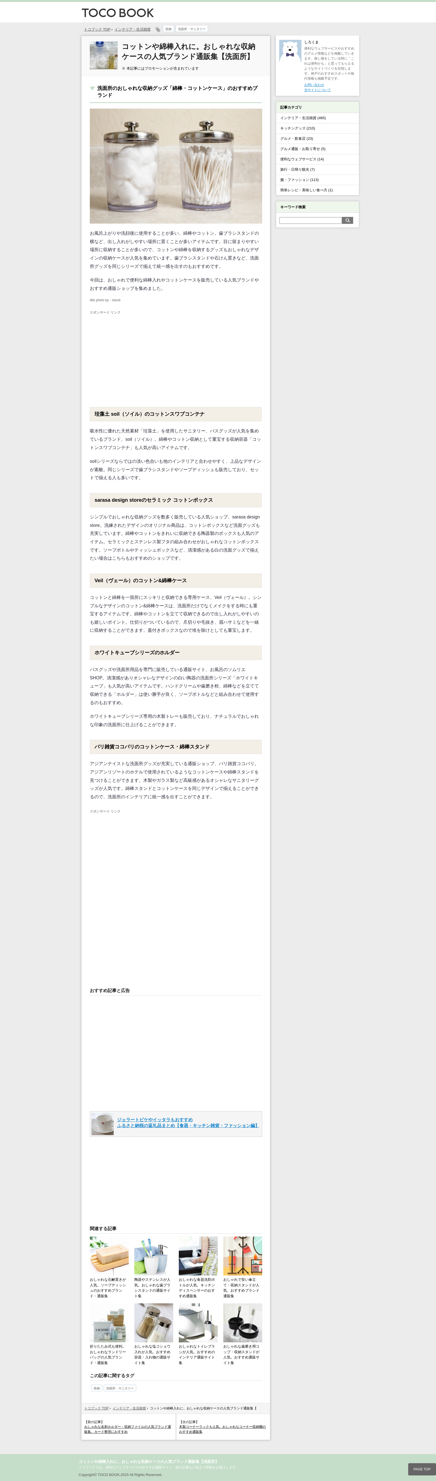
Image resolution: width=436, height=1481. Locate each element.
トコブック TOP (96, 1408)
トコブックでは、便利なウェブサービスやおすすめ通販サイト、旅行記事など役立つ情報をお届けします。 (159, 1467)
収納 (168, 29)
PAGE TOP (422, 1469)
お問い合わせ (314, 85)
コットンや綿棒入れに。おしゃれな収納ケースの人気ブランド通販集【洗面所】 (149, 1461)
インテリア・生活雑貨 (133, 29)
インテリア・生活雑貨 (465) (303, 118)
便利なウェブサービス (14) (302, 159)
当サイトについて (317, 90)
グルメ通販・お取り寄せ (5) (303, 149)
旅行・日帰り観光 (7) (297, 169)
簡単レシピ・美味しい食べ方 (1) (306, 190)
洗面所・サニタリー (191, 29)
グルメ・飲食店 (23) (296, 138)
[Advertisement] (136, 357)
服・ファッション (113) (299, 180)
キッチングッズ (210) (297, 128)
